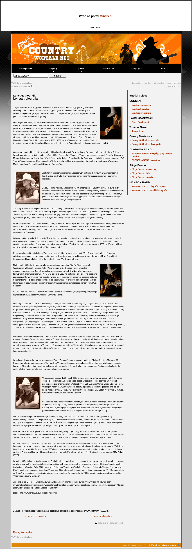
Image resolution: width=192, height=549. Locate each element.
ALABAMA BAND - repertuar (146, 160)
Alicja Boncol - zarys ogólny (144, 169)
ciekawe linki (109, 68)
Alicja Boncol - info (141, 173)
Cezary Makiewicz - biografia (145, 140)
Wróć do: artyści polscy (22, 83)
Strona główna (137, 83)
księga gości (137, 68)
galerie (81, 69)
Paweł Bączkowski (140, 122)
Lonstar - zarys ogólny (36, 516)
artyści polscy (159, 83)
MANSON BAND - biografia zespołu (149, 186)
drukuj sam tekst (116, 523)
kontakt (164, 69)
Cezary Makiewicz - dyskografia (147, 144)
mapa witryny (170, 545)
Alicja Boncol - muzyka (142, 177)
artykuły (53, 69)
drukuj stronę (103, 523)
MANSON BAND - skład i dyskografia (149, 190)
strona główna (25, 68)
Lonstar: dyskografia (101, 516)
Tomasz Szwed (138, 131)
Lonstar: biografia (173, 83)
